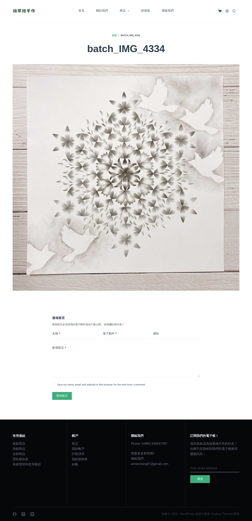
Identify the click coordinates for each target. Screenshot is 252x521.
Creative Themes (222, 514)
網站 (156, 333)
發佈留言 (62, 395)
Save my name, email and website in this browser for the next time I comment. (101, 384)
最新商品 (19, 443)
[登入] (227, 10)
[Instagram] (23, 514)
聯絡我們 (168, 10)
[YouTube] (32, 514)
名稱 (56, 333)
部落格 (145, 10)
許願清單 (78, 454)
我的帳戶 (78, 449)
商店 (125, 10)
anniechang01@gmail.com (149, 464)
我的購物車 (80, 459)
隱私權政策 (20, 459)
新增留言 (59, 347)
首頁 (81, 10)
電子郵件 (110, 333)
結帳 (75, 464)
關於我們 (102, 10)
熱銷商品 (19, 449)
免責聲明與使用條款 (27, 464)
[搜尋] (234, 10)
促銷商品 (19, 454)
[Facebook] (15, 514)
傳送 (200, 479)
